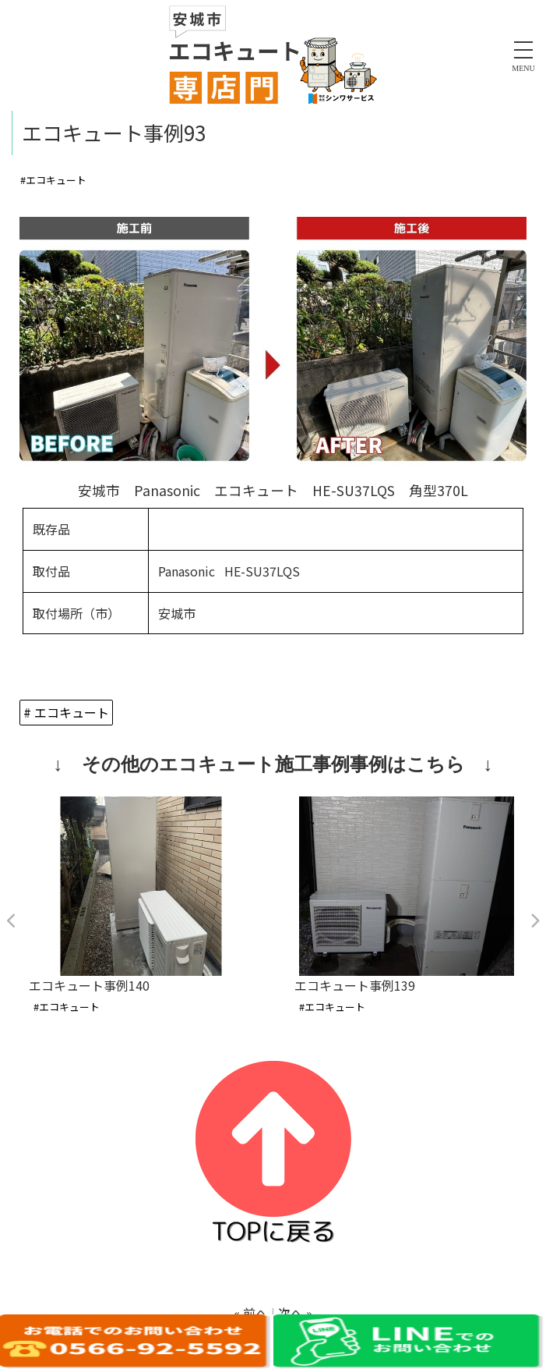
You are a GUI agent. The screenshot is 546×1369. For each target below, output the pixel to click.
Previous (11, 921)
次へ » (295, 1312)
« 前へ (251, 1312)
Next (534, 921)
